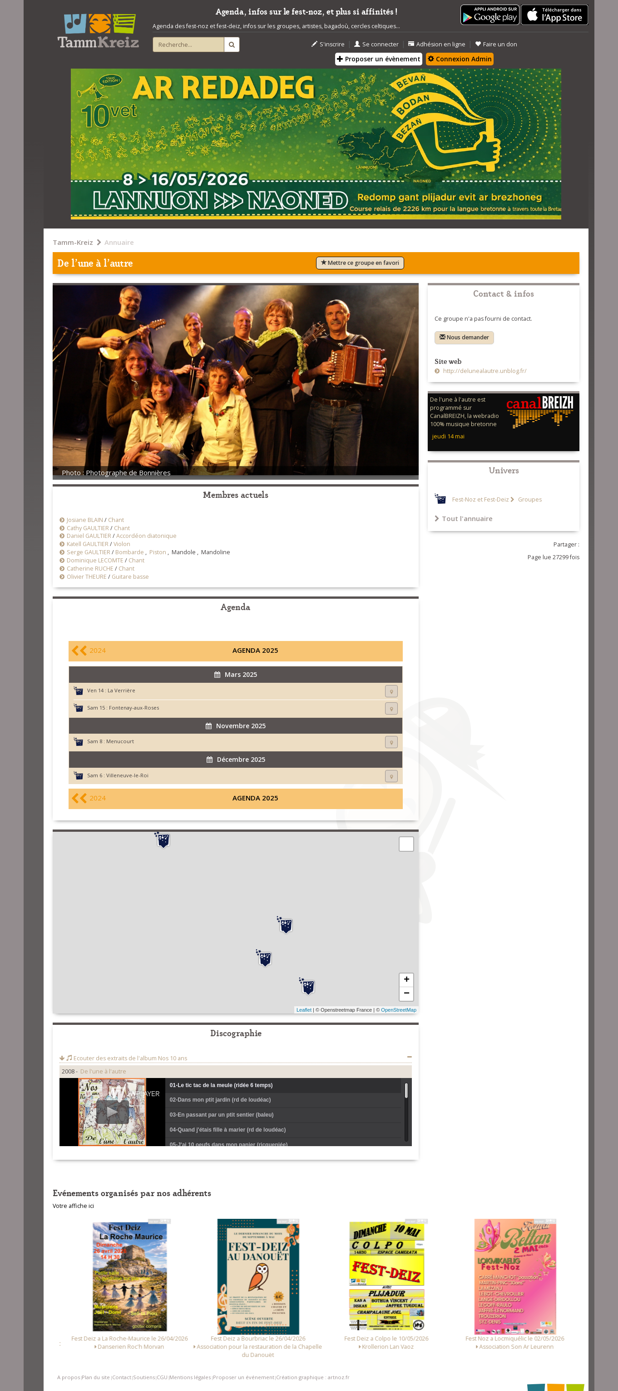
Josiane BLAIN (85, 520)
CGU (162, 1377)
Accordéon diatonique (146, 536)
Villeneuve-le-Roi (127, 775)
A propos (68, 1377)
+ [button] (407, 980)
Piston (157, 552)
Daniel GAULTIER (89, 536)
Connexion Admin (460, 59)
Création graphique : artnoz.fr (313, 1377)
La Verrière (121, 690)
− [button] (407, 994)
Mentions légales (190, 1377)
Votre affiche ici (73, 1206)
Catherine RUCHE (90, 568)
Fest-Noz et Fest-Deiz (480, 499)
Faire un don (496, 44)
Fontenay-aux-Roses (134, 707)
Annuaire (119, 242)
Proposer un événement (243, 1377)
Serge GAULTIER (88, 552)
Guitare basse (130, 577)
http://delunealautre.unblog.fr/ (484, 371)
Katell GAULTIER (88, 544)
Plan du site (96, 1377)
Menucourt (120, 741)
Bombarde (129, 552)
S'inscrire (328, 44)
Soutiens (144, 1377)
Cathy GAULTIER (88, 528)
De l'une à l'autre (103, 1071)
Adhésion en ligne (436, 44)
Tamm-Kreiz (73, 242)
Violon (122, 544)
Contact (121, 1377)
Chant (116, 520)
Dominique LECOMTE (95, 560)
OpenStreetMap (398, 1010)
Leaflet (304, 1010)
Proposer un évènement (378, 59)
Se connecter (376, 44)
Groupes (529, 499)
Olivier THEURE (87, 577)
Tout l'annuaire (464, 518)
